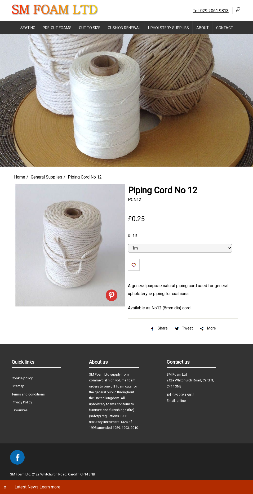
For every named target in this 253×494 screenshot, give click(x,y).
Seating (27, 28)
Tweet (183, 328)
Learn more (49, 486)
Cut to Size (89, 28)
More (207, 328)
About (202, 28)
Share (159, 328)
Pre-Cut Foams (57, 28)
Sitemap (18, 386)
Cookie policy (22, 378)
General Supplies (46, 177)
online (181, 401)
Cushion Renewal (124, 28)
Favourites (20, 410)
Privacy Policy (22, 402)
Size (133, 236)
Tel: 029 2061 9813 (211, 10)
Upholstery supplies (168, 28)
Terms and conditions (28, 394)
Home (19, 177)
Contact (224, 28)
